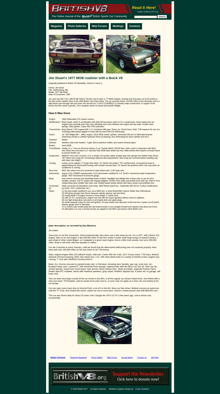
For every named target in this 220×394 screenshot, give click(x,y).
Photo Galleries (77, 26)
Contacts (134, 26)
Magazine (56, 26)
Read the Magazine (78, 357)
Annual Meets (127, 357)
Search (162, 16)
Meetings (118, 26)
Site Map (155, 357)
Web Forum (112, 357)
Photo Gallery (97, 357)
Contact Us (142, 357)
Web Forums (99, 26)
